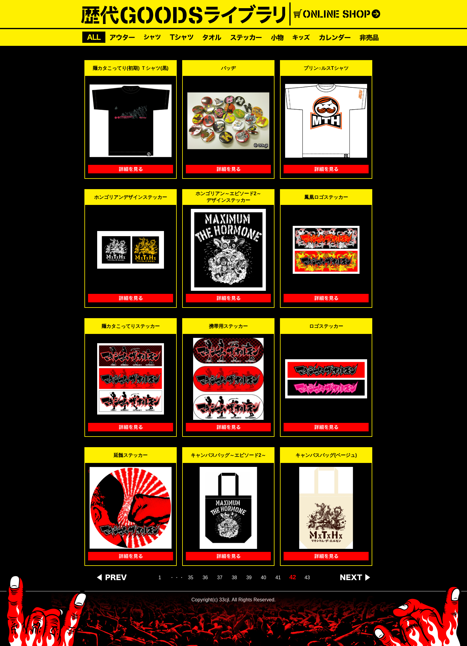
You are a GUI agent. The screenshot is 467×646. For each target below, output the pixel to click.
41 (278, 577)
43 (307, 577)
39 (249, 577)
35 (190, 577)
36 (205, 577)
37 (220, 577)
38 (234, 577)
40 (263, 577)
